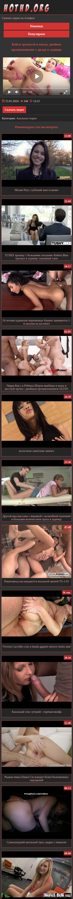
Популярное (36, 34)
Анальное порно (26, 118)
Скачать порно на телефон (18, 18)
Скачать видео (14, 109)
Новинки (36, 26)
